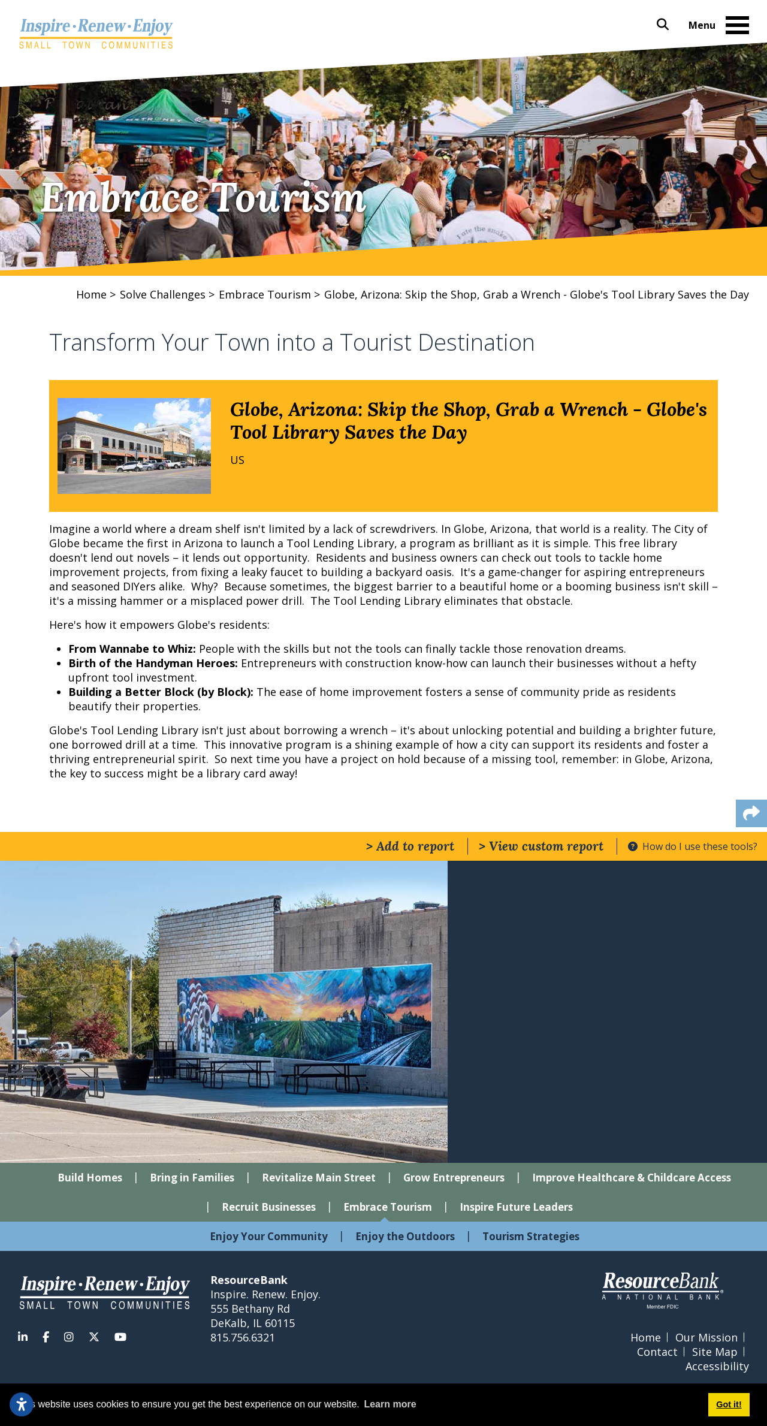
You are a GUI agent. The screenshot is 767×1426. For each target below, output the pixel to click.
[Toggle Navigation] (737, 26)
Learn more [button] (390, 1404)
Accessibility (717, 1366)
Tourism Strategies (530, 1236)
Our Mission (706, 1337)
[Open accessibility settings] (22, 1404)
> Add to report (410, 846)
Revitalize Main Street (319, 1177)
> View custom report (541, 846)
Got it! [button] (728, 1404)
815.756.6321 (242, 1337)
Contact (657, 1351)
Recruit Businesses (269, 1207)
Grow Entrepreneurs (454, 1177)
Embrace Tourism (387, 1207)
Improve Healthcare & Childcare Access (631, 1177)
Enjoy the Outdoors (405, 1236)
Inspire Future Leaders (516, 1207)
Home (645, 1337)
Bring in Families (192, 1177)
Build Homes (90, 1177)
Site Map (715, 1351)
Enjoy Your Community (269, 1236)
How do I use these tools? (692, 846)
